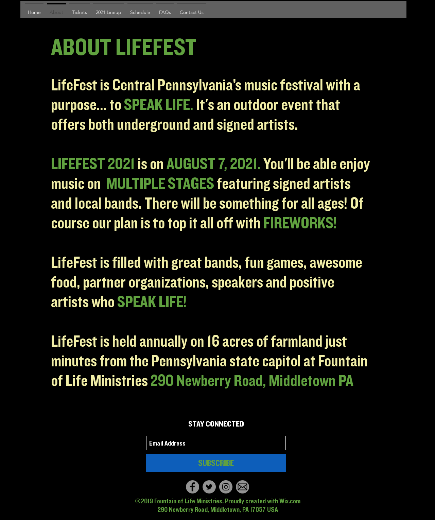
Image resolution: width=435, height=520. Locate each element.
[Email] (242, 486)
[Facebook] (192, 486)
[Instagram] (225, 486)
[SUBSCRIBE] (216, 463)
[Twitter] (209, 486)
